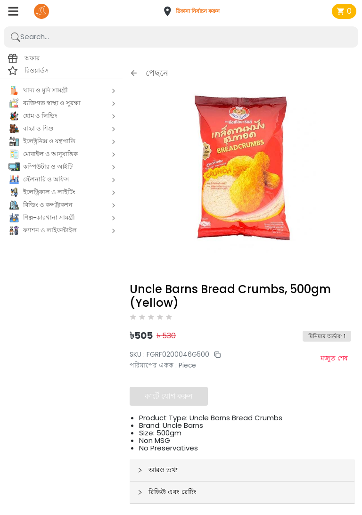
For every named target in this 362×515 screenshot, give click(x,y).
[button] (194, 11)
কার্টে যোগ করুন (169, 396)
